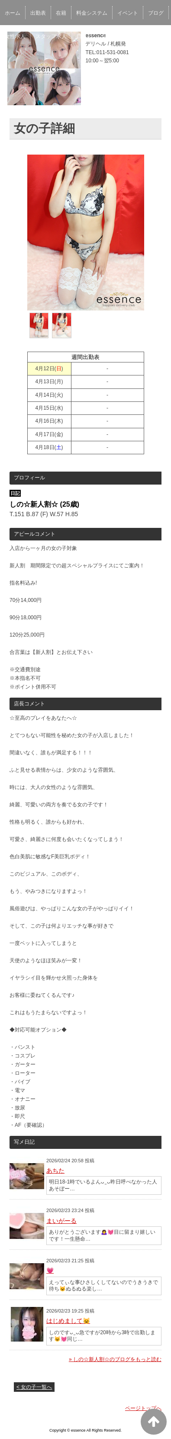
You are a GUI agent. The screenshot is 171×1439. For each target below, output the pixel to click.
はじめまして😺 (68, 1320)
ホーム (12, 13)
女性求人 (15, 36)
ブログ (156, 13)
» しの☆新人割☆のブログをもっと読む (115, 1359)
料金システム (91, 13)
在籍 (61, 13)
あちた (55, 1170)
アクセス (148, 36)
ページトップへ (143, 1408)
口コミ (84, 36)
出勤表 (38, 13)
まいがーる (61, 1220)
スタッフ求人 (51, 36)
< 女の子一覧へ (34, 1387)
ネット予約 (115, 36)
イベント (127, 13)
